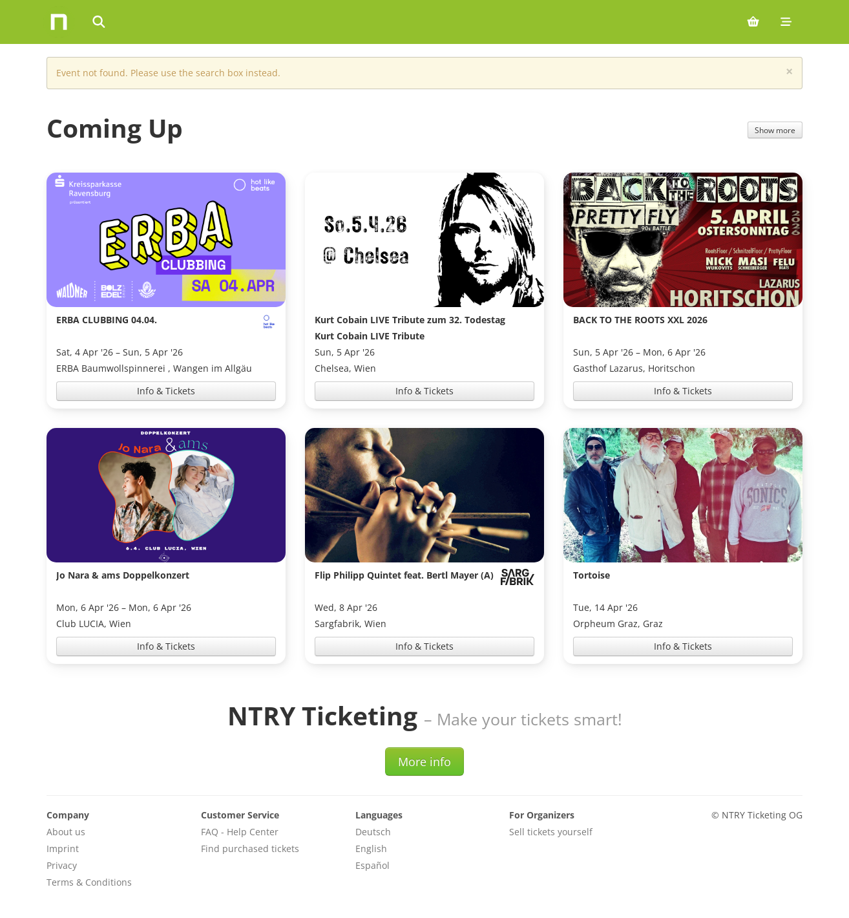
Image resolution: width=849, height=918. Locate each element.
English (371, 848)
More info (424, 761)
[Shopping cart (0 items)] (753, 22)
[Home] (59, 22)
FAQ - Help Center (239, 832)
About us (66, 832)
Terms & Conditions (89, 882)
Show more (775, 130)
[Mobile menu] (786, 22)
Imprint (63, 848)
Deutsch (373, 832)
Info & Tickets (166, 391)
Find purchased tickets (250, 848)
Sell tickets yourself (550, 832)
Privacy (62, 865)
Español (372, 865)
